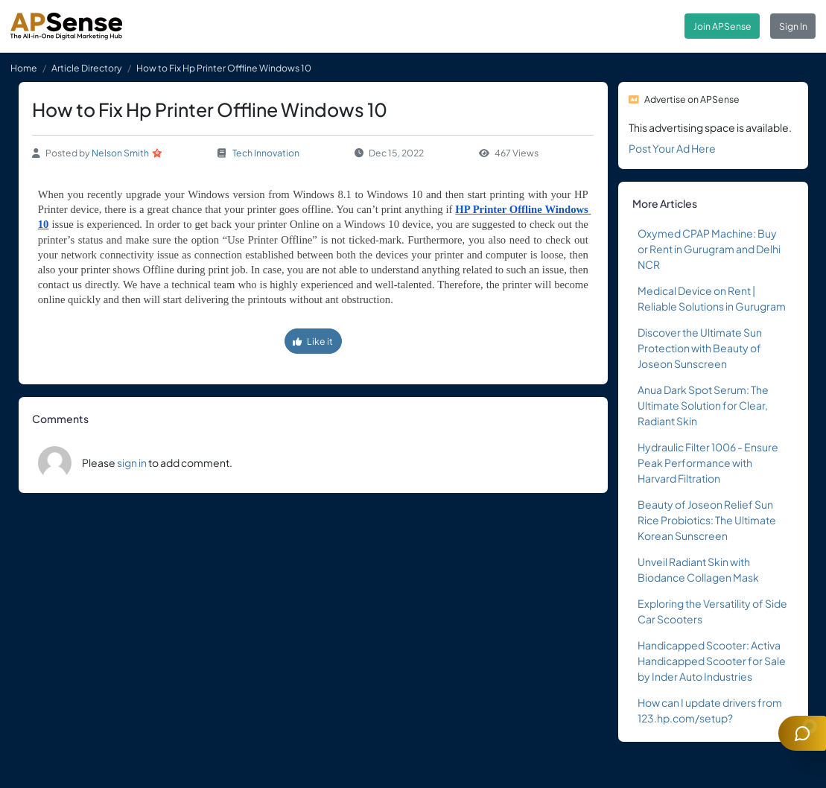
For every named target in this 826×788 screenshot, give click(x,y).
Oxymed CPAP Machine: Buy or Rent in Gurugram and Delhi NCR (709, 248)
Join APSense (722, 26)
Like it (313, 341)
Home (23, 68)
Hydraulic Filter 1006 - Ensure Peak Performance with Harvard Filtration (708, 462)
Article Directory (86, 68)
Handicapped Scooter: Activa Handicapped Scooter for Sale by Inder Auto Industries (712, 660)
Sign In (793, 26)
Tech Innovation (265, 153)
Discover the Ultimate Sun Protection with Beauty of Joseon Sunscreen (700, 347)
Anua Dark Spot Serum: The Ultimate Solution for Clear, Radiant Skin (703, 405)
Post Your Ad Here (672, 148)
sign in (132, 462)
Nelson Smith (120, 153)
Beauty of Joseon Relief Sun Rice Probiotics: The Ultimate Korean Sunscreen (707, 520)
